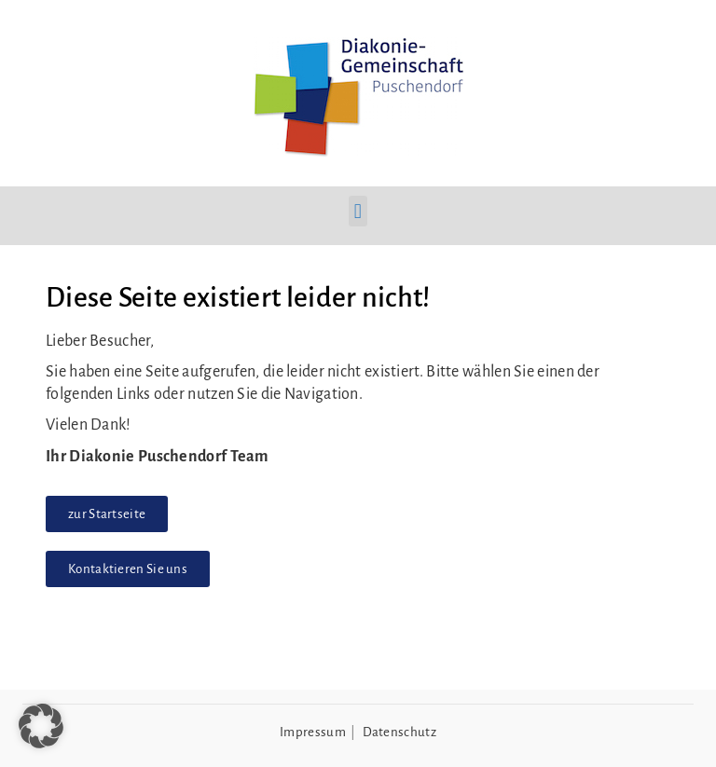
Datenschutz (399, 732)
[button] (357, 211)
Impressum (313, 732)
